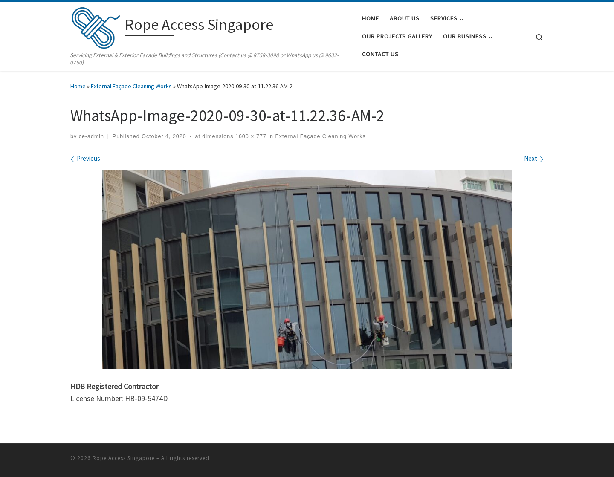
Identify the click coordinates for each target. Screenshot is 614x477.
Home (78, 86)
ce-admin (91, 136)
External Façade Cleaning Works (131, 86)
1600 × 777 (250, 136)
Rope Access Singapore (124, 457)
